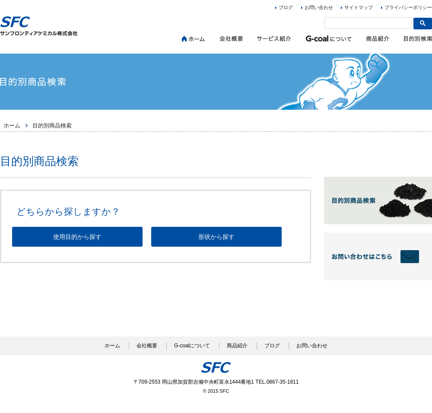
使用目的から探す (77, 236)
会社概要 (147, 346)
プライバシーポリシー (408, 7)
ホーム (11, 125)
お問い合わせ (319, 7)
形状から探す (216, 236)
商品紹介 (237, 346)
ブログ (286, 7)
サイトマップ (358, 7)
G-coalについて (192, 346)
